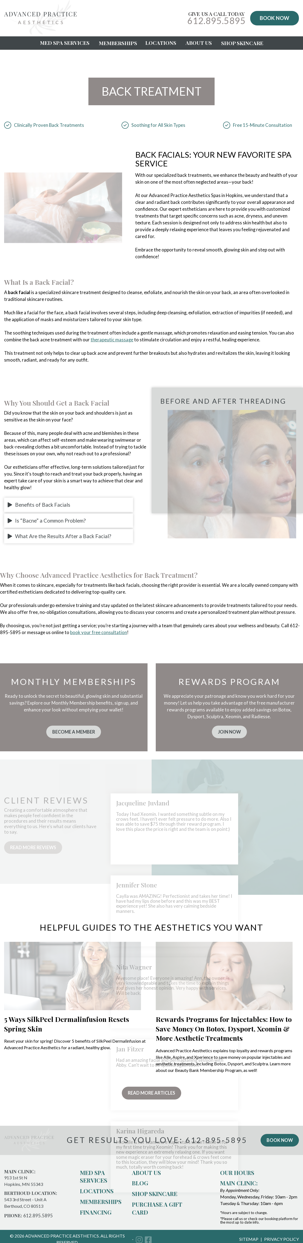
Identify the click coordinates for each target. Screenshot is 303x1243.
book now (279, 1142)
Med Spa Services (65, 42)
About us (146, 1174)
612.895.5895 (38, 1217)
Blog (140, 1185)
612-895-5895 (215, 1142)
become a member (73, 732)
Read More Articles (152, 1094)
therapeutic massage (112, 339)
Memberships (118, 43)
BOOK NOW (274, 18)
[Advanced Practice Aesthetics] (40, 33)
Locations (160, 42)
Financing (96, 1214)
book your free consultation (98, 632)
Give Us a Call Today (216, 18)
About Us (199, 42)
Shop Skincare (242, 43)
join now (229, 732)
